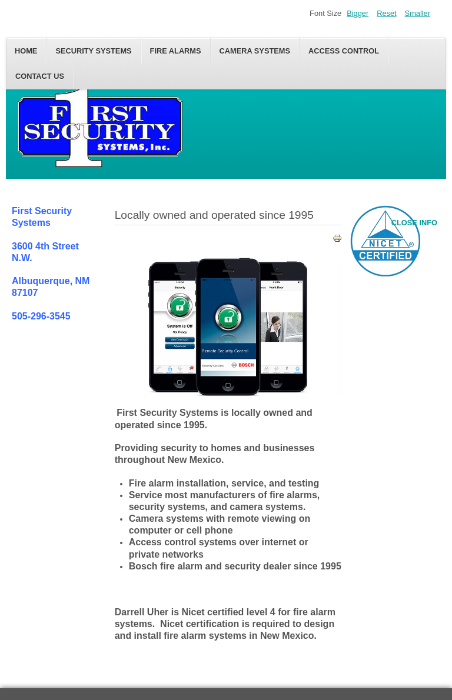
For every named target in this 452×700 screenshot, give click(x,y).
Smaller (417, 13)
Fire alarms (175, 50)
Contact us (39, 76)
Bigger (357, 13)
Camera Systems (255, 50)
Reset (386, 13)
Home (26, 50)
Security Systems (93, 50)
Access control (343, 50)
